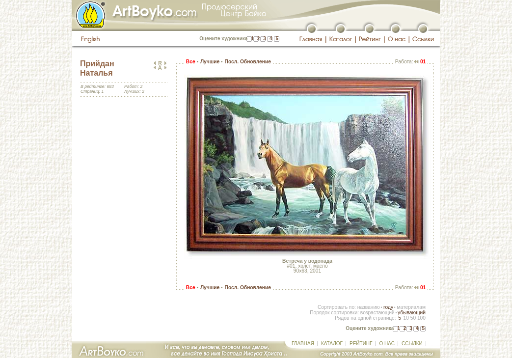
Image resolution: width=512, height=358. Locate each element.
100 (421, 318)
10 (405, 318)
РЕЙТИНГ (361, 343)
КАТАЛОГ (332, 343)
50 (413, 318)
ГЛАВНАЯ (303, 343)
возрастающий (377, 312)
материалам (411, 307)
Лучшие (209, 61)
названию (368, 307)
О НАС (386, 343)
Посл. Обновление (248, 61)
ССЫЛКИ (412, 343)
